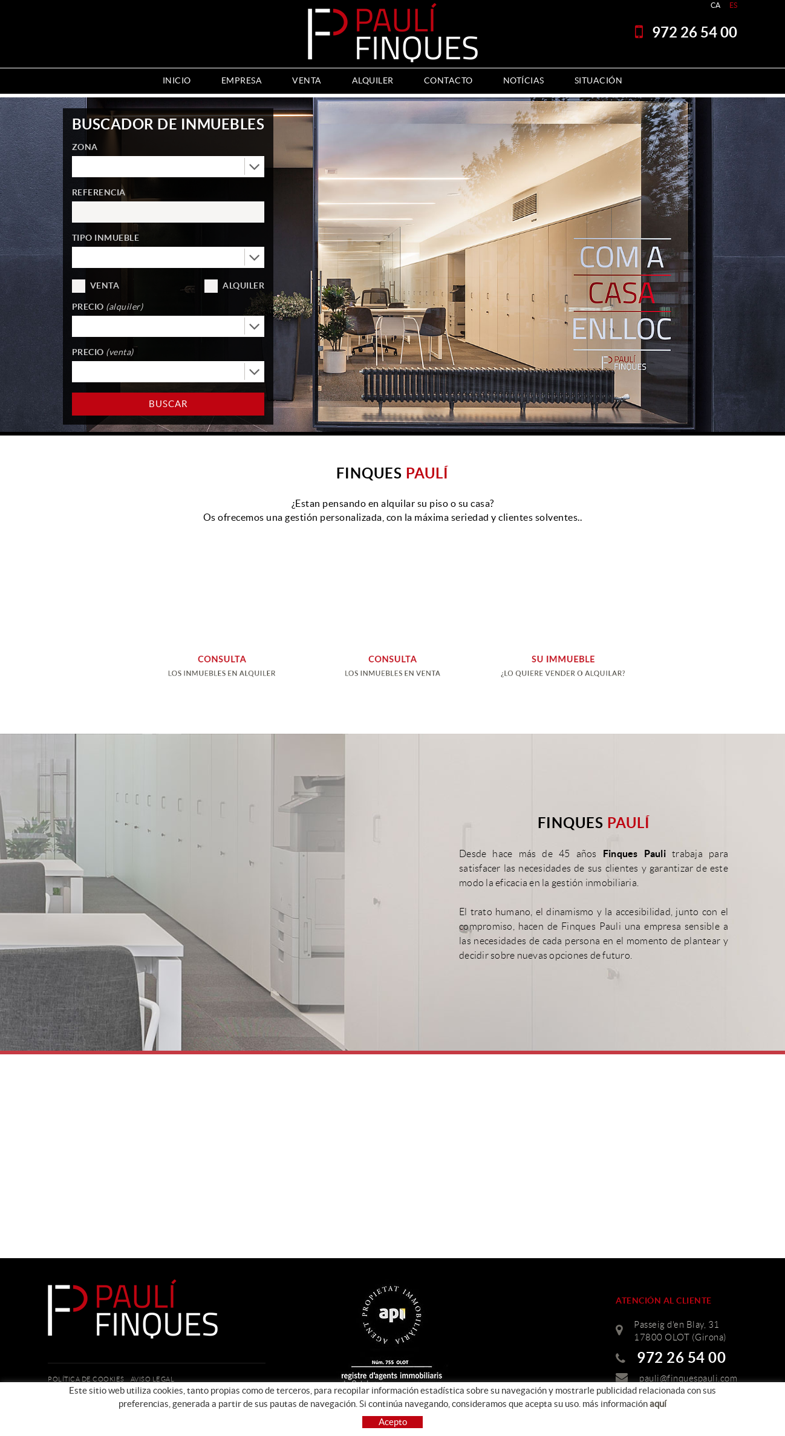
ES (733, 5)
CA (716, 5)
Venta (105, 285)
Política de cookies (86, 1379)
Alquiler (243, 285)
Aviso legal (153, 1379)
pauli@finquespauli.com (688, 1378)
